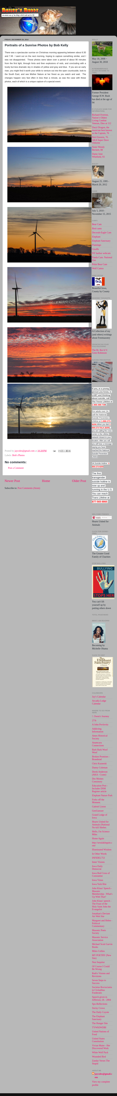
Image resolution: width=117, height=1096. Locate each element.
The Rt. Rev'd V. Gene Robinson (100, 351)
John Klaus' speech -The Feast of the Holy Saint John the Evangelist (101, 905)
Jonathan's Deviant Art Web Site (101, 915)
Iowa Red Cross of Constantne (101, 874)
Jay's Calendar (99, 696)
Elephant (96, 236)
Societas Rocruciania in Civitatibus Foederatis (102, 990)
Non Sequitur (98, 962)
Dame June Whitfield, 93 (98, 155)
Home (46, 481)
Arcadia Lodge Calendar (99, 702)
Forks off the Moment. (98, 801)
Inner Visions (98, 862)
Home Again (98, 838)
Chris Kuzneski (99, 763)
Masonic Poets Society (99, 931)
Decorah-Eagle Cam (101, 232)
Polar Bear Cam (99, 264)
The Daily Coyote (100, 1012)
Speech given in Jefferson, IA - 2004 (101, 998)
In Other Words (99, 853)
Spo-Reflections (99, 1004)
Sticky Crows (98, 1008)
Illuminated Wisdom (101, 849)
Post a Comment (16, 468)
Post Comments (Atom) (29, 488)
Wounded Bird (99, 1056)
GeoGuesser (98, 810)
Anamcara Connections (98, 744)
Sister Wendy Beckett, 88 (98, 148)
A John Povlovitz (100, 724)
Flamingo (96, 245)
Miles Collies (98, 951)
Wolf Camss (98, 268)
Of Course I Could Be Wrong (101, 968)
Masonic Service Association (100, 938)
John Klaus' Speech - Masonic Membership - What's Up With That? (102, 892)
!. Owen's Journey (100, 716)
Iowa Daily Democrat (97, 867)
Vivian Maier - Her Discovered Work (101, 1047)
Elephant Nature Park (102, 795)
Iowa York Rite (99, 884)
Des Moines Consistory (97, 780)
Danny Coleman (99, 767)
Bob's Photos (18, 455)
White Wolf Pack (100, 1052)
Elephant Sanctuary (101, 240)
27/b (94, 720)
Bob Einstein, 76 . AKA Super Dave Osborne (100, 140)
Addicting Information (97, 730)
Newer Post (12, 481)
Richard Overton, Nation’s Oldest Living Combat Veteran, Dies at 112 (101, 119)
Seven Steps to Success (99, 981)
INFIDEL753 (98, 858)
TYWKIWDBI (99, 1027)
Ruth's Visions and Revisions (101, 975)
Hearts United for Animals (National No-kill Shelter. (101, 824)
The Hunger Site (100, 1023)
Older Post (79, 481)
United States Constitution (98, 1040)
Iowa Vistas (97, 880)
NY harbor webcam (101, 253)
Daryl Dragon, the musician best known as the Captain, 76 (102, 130)
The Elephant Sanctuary (98, 1018)
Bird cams (97, 228)
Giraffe (95, 249)
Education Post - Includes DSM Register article (100, 788)
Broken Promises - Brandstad (101, 758)
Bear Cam (96, 224)
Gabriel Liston (99, 806)
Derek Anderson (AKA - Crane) (99, 773)
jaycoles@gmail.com (103, 1075)
